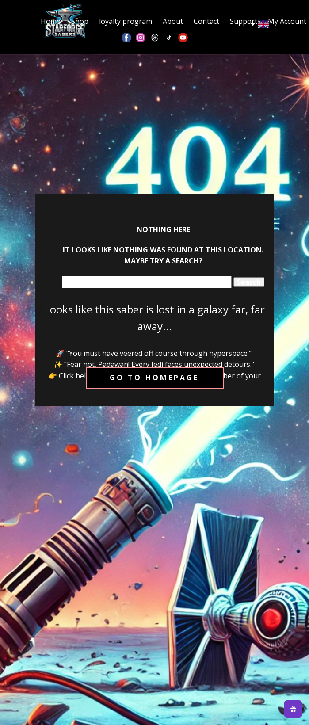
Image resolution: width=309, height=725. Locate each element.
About (173, 21)
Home (51, 21)
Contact (206, 21)
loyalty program (125, 21)
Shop (79, 21)
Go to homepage (154, 377)
